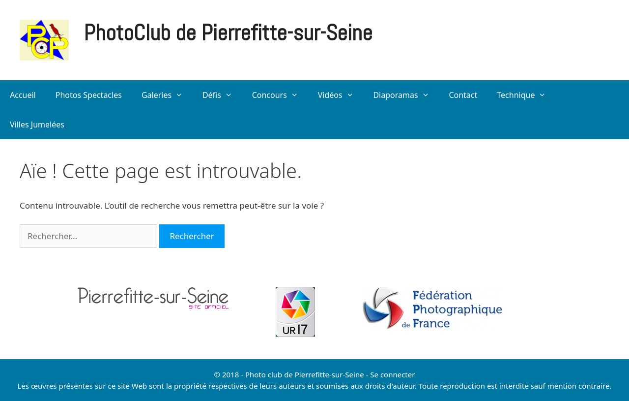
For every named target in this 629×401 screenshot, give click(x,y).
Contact (463, 95)
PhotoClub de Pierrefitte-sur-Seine (228, 33)
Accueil (23, 95)
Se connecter (392, 374)
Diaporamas (406, 95)
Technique (526, 95)
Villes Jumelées (37, 124)
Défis (222, 95)
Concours (280, 95)
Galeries (167, 95)
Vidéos (341, 95)
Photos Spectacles (89, 95)
